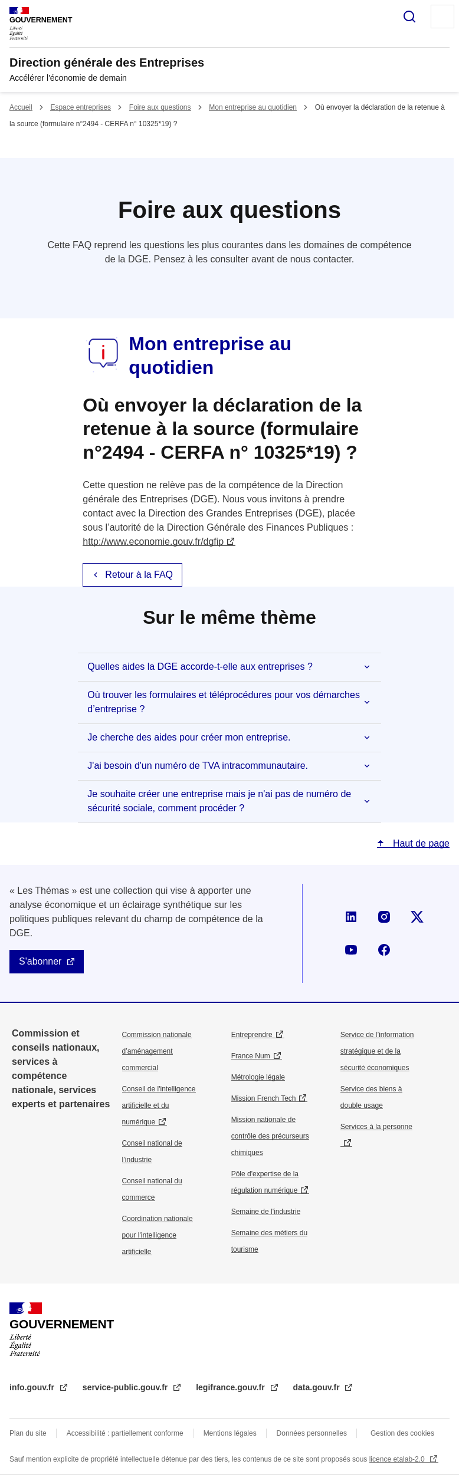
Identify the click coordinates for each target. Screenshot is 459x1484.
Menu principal (442, 16)
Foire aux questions (160, 107)
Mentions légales (230, 1433)
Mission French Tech (263, 1098)
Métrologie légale (258, 1077)
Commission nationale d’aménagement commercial (157, 1051)
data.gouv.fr (317, 1387)
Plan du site (28, 1433)
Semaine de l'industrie (266, 1211)
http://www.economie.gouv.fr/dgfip (153, 542)
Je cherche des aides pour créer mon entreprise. (188, 737)
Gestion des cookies (402, 1433)
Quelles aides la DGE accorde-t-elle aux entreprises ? (200, 667)
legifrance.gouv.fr (231, 1387)
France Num (250, 1056)
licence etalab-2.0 (398, 1459)
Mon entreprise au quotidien (253, 107)
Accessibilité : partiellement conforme (125, 1433)
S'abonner (40, 961)
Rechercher (409, 16)
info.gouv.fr (33, 1387)
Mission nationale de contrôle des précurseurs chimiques (270, 1136)
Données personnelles (312, 1433)
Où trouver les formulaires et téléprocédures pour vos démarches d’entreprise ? (223, 702)
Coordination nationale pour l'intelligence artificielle (157, 1235)
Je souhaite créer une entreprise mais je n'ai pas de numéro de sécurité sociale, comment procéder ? (219, 801)
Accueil (20, 107)
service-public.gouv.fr (126, 1387)
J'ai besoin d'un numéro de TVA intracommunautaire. (197, 766)
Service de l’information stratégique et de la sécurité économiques (377, 1051)
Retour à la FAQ (139, 575)
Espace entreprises (80, 107)
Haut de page (420, 843)
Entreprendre (252, 1035)
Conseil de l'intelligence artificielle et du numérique (159, 1105)
